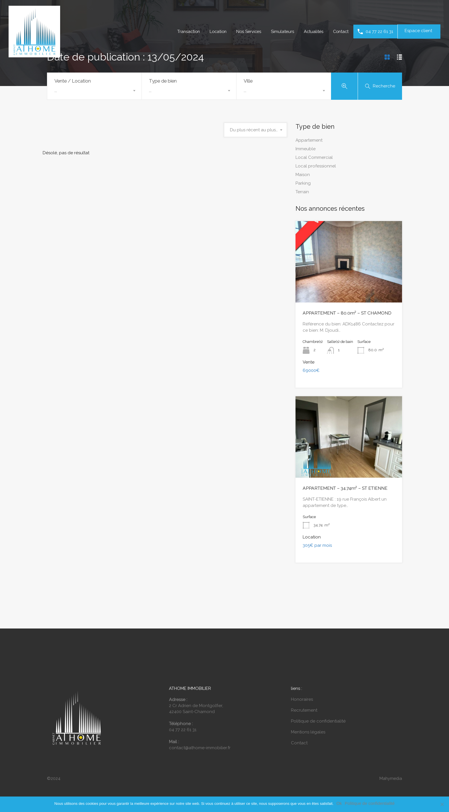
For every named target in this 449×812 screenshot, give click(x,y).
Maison (303, 175)
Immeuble (306, 150)
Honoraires (302, 699)
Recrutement (304, 710)
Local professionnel (316, 167)
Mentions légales (308, 732)
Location (214, 31)
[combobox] (94, 91)
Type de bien (163, 81)
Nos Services (246, 31)
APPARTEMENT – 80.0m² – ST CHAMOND (344, 314)
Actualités (312, 31)
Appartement (309, 141)
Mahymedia (390, 779)
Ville (248, 81)
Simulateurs (280, 31)
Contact (340, 31)
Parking (303, 184)
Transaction (184, 31)
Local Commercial (314, 158)
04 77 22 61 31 (379, 31)
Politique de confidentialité (318, 721)
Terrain (302, 193)
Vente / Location (72, 81)
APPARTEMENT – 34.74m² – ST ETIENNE (342, 488)
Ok (339, 803)
